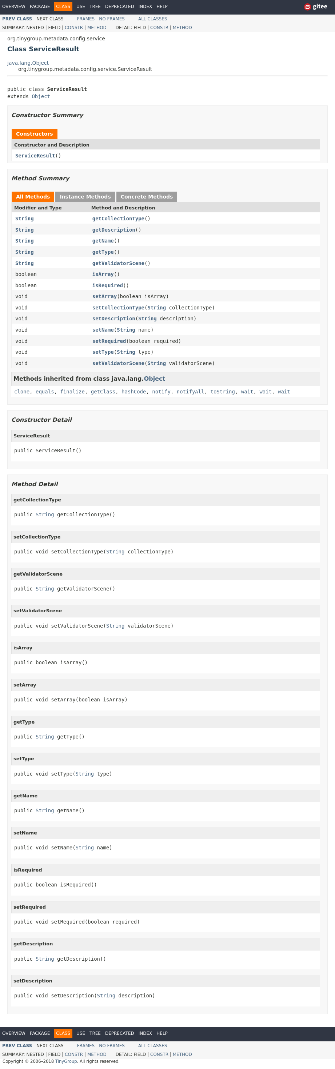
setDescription (113, 318)
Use (80, 6)
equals (45, 392)
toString (223, 392)
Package (40, 6)
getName (103, 241)
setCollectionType (118, 308)
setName (103, 330)
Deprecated (119, 6)
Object (41, 96)
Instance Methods (85, 197)
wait (247, 392)
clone (21, 392)
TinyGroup (66, 1061)
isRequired (107, 285)
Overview (13, 6)
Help (162, 6)
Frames (86, 18)
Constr (74, 27)
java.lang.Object (28, 63)
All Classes (152, 18)
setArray (104, 296)
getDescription (113, 230)
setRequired (109, 341)
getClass (103, 392)
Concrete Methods (147, 197)
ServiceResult (35, 156)
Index (145, 6)
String (24, 218)
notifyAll (190, 392)
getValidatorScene (118, 263)
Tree (95, 6)
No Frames (112, 18)
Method (97, 27)
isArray (103, 274)
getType (103, 252)
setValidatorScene (118, 363)
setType (103, 352)
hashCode (133, 392)
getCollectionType (118, 218)
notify (161, 392)
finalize (72, 392)
